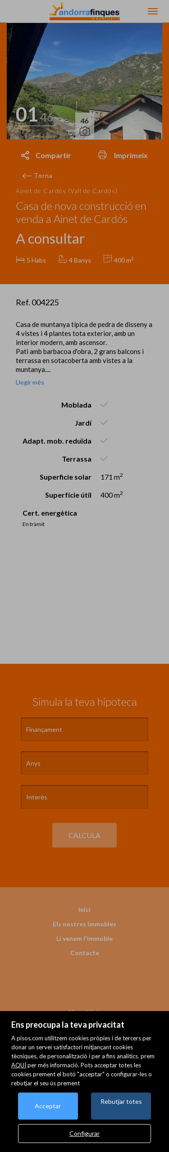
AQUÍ (18, 1065)
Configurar (84, 1133)
